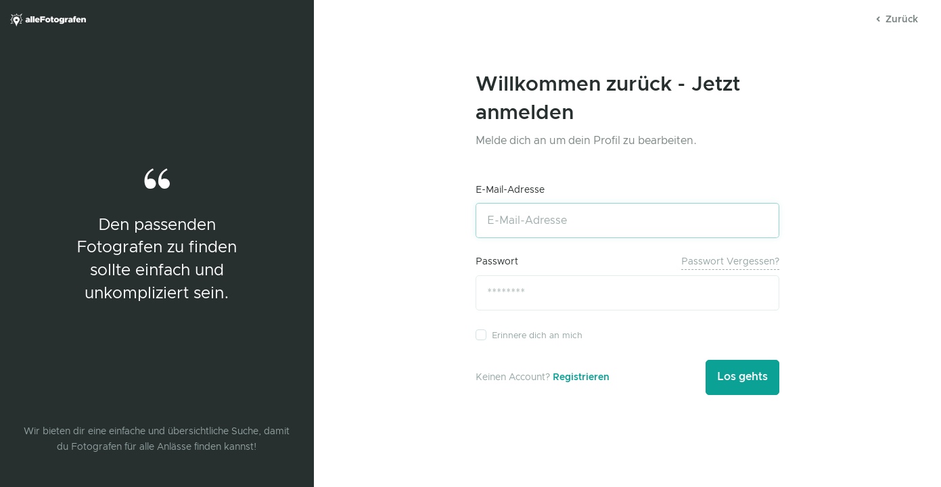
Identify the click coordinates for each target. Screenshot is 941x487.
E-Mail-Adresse (510, 190)
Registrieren (581, 377)
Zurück (897, 19)
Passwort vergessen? (730, 261)
